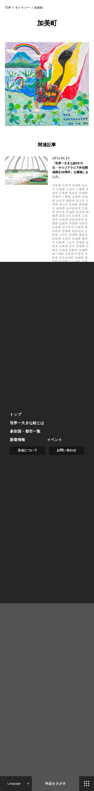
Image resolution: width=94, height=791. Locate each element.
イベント (54, 439)
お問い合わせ (66, 450)
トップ (15, 414)
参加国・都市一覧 (25, 431)
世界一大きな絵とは (27, 423)
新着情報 (17, 439)
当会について (27, 450)
